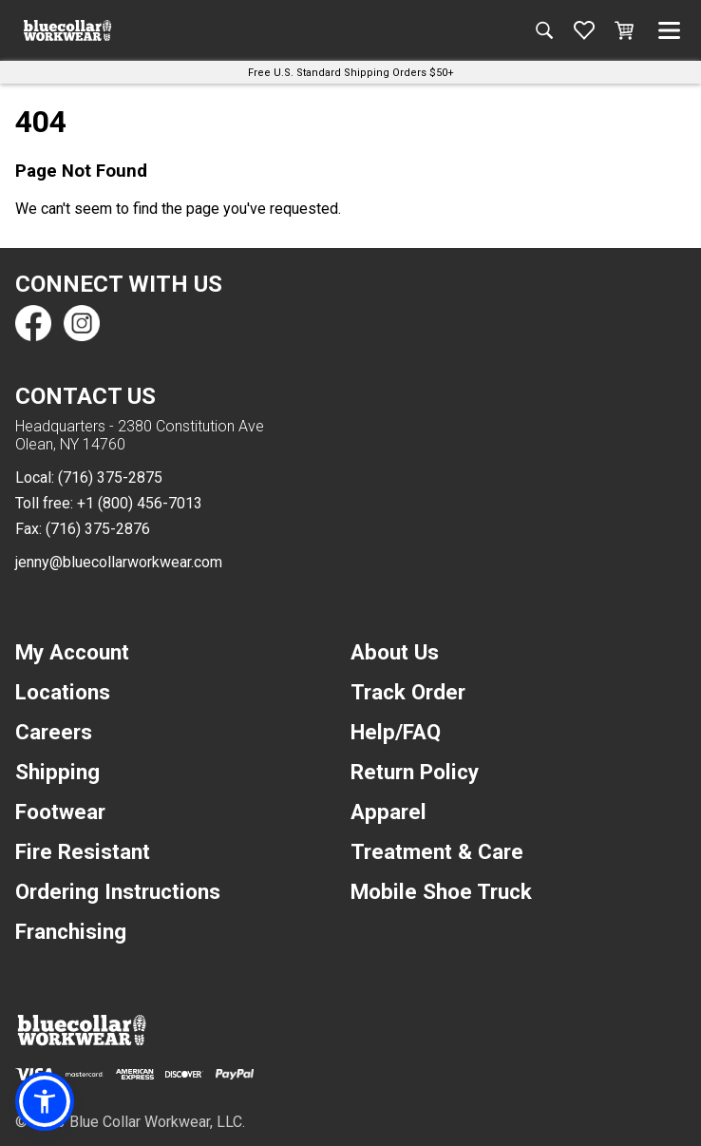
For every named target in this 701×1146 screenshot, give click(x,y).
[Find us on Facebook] (33, 323)
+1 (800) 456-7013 (139, 503)
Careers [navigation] (53, 731)
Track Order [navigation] (407, 691)
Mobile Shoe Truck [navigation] (441, 891)
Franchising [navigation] (70, 931)
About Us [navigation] (394, 652)
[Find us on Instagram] (81, 323)
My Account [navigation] (72, 652)
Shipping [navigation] (57, 771)
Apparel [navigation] (388, 811)
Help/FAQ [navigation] (395, 731)
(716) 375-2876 (98, 529)
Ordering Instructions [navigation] (117, 891)
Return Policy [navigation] (414, 771)
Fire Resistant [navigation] (82, 851)
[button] (44, 1101)
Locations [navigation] (62, 691)
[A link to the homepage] (67, 30)
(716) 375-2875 (110, 477)
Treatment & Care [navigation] (436, 851)
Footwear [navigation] (60, 811)
